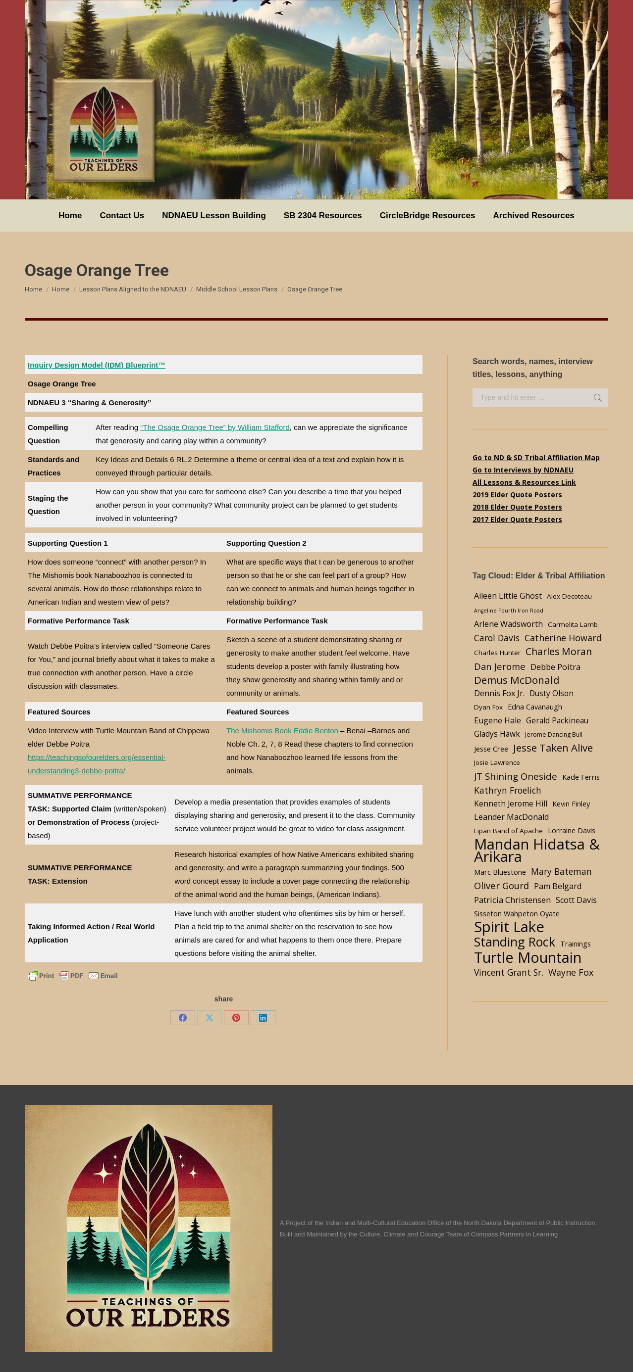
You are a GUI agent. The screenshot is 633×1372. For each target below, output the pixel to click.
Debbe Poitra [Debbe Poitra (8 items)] (555, 666)
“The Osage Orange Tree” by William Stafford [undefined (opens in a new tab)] (215, 427)
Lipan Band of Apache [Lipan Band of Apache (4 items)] (508, 830)
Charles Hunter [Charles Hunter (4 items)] (497, 652)
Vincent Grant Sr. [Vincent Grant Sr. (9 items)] (508, 972)
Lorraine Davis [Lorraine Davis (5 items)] (571, 830)
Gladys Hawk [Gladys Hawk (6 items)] (497, 734)
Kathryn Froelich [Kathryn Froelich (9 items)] (507, 790)
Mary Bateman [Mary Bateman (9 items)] (561, 871)
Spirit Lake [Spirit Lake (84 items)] (509, 927)
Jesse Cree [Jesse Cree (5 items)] (491, 749)
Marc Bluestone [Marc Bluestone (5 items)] (500, 872)
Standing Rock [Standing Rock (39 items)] (514, 942)
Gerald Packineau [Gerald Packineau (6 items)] (557, 720)
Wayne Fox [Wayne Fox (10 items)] (570, 972)
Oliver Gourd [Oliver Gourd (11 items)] (501, 885)
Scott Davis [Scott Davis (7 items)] (576, 900)
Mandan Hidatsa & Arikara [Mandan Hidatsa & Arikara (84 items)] (537, 850)
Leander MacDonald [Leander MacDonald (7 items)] (511, 816)
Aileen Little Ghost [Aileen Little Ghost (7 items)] (508, 595)
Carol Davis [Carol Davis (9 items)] (497, 638)
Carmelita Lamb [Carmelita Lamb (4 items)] (573, 624)
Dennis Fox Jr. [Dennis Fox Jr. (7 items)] (499, 693)
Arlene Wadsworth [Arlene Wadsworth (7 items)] (508, 623)
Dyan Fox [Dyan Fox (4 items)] (488, 707)
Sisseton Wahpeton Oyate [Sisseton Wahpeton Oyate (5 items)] (517, 913)
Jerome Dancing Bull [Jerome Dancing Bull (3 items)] (553, 734)
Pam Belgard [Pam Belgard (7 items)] (557, 886)
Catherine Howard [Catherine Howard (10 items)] (563, 638)
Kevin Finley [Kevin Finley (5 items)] (571, 803)
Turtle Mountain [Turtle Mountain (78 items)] (527, 957)
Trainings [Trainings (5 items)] (575, 943)
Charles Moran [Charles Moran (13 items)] (559, 651)
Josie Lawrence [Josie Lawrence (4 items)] (497, 762)
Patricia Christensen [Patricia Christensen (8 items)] (512, 899)
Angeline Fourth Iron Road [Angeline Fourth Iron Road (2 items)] (508, 610)
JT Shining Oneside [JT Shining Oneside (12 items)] (515, 776)
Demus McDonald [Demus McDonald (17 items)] (517, 680)
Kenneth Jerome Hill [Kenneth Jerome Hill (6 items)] (510, 804)
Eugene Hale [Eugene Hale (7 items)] (497, 720)
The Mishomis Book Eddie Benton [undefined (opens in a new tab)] (282, 730)
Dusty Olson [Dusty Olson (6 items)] (551, 693)
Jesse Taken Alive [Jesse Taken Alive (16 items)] (553, 748)
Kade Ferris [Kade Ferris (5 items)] (581, 777)
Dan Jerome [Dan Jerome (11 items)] (500, 666)
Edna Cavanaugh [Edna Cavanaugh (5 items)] (535, 706)
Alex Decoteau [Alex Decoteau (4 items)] (569, 596)
